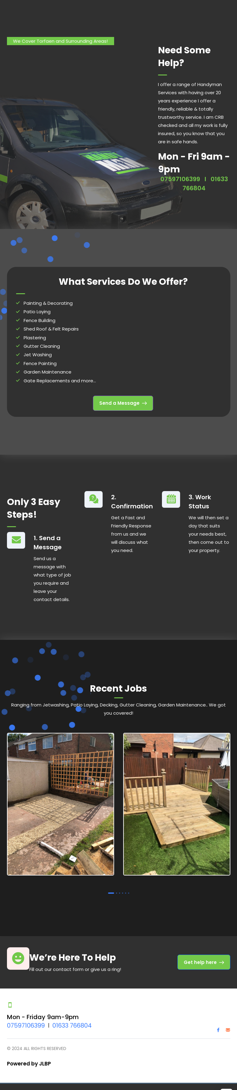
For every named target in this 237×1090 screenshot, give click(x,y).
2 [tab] (116, 891)
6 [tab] (128, 891)
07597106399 (180, 178)
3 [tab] (119, 891)
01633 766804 (72, 1024)
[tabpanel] (60, 804)
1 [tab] (111, 891)
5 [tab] (125, 891)
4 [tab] (122, 891)
